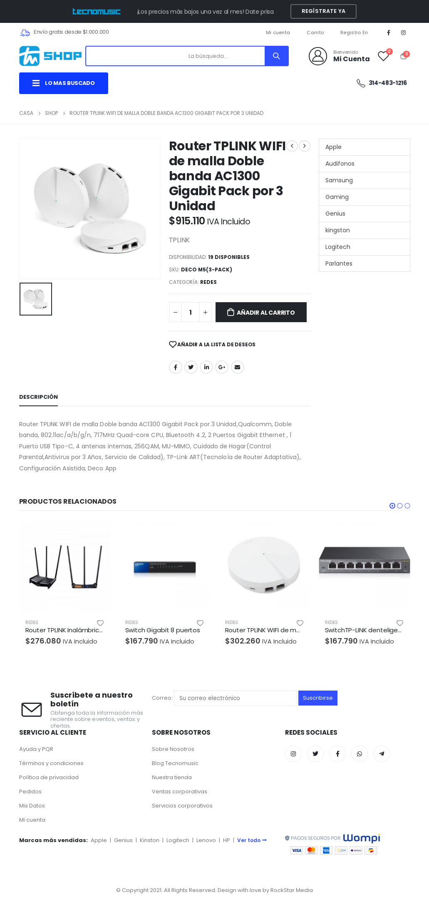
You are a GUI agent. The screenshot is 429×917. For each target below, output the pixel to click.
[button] (392, 506)
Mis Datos (32, 806)
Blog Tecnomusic (175, 763)
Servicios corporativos (182, 806)
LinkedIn (206, 367)
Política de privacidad (49, 777)
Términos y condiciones (51, 763)
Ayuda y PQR (36, 749)
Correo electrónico (237, 367)
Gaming (337, 197)
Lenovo (206, 840)
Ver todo (252, 840)
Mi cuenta (278, 32)
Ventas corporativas (179, 791)
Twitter (191, 367)
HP (226, 840)
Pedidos (30, 791)
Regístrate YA (323, 11)
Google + (221, 367)
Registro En (354, 32)
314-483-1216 (381, 83)
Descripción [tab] (38, 397)
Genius (335, 213)
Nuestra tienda (172, 777)
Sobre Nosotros (173, 749)
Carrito (315, 32)
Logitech (337, 247)
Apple (333, 147)
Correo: (224, 698)
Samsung (339, 180)
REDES (208, 282)
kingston (337, 230)
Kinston (149, 840)
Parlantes (338, 263)
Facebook (175, 367)
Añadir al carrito (266, 312)
